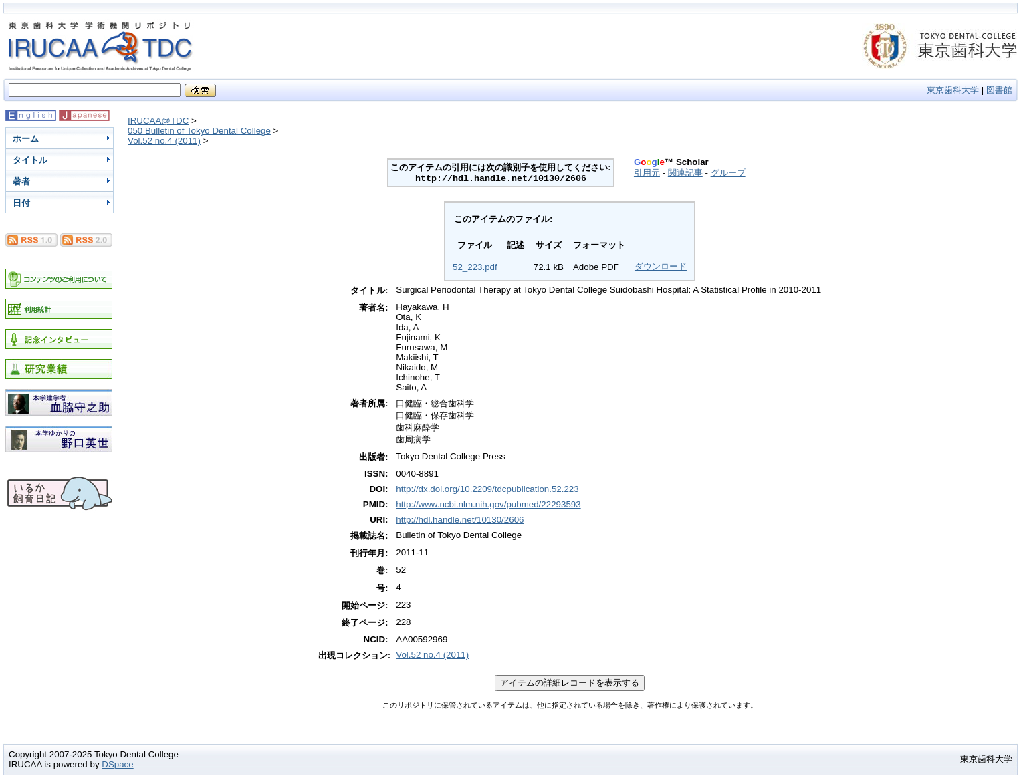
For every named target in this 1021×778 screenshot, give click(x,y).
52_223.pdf (475, 267)
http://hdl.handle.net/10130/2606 (460, 520)
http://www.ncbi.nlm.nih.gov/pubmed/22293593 (488, 504)
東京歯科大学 (953, 90)
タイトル (30, 160)
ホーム (26, 139)
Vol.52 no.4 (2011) (164, 141)
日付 (21, 203)
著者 (21, 181)
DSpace (117, 764)
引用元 (647, 173)
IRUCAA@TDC (158, 121)
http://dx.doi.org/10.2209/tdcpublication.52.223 (487, 489)
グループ (728, 173)
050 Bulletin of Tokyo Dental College (199, 131)
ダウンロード (661, 266)
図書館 (999, 90)
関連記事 (685, 173)
